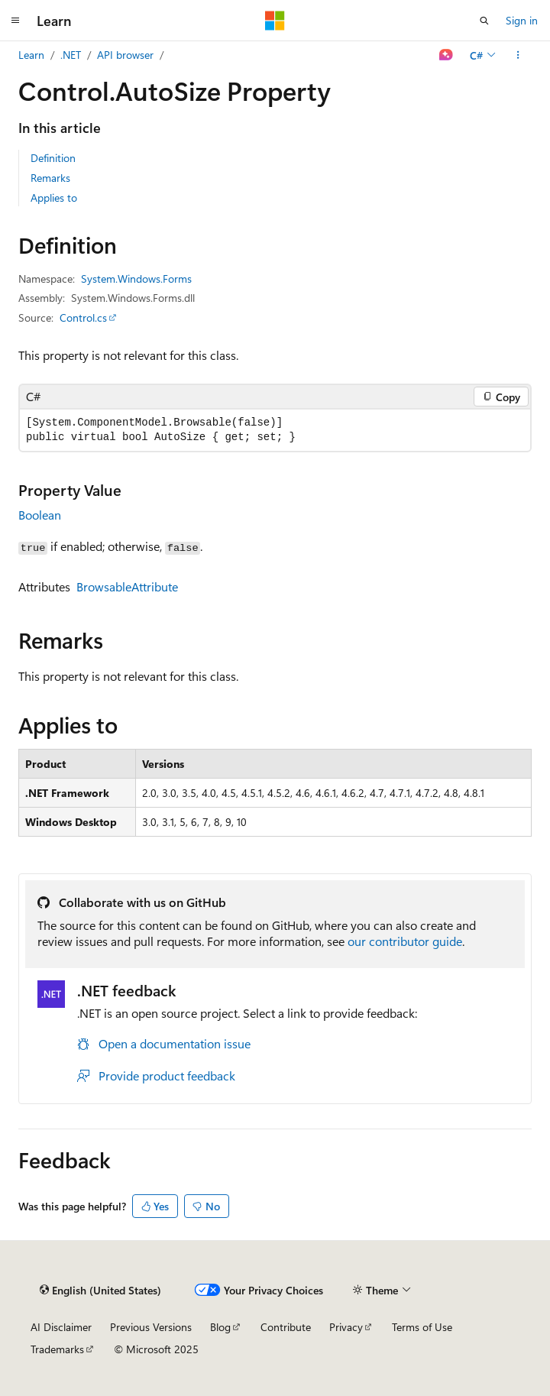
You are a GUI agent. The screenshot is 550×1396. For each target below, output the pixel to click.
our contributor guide (405, 941)
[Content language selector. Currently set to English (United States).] (100, 1290)
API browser (125, 54)
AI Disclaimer (61, 1327)
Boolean (39, 515)
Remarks (50, 177)
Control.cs (83, 317)
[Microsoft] (275, 21)
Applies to (54, 197)
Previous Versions (151, 1327)
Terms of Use (422, 1327)
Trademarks (57, 1349)
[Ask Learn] (446, 55)
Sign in (522, 20)
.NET (70, 54)
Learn (31, 54)
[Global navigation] (15, 20)
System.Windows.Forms (136, 278)
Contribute (285, 1327)
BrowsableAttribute (127, 586)
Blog (220, 1327)
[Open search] (484, 20)
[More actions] (518, 55)
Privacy (346, 1327)
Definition (53, 158)
